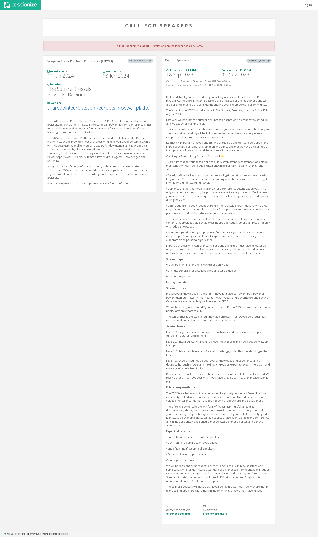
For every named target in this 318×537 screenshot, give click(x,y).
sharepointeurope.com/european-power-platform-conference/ (114, 107)
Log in (305, 5)
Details (64, 534)
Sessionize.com (20, 5)
